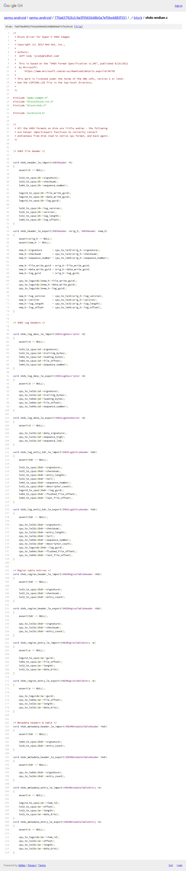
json (179, 865)
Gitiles (21, 865)
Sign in (178, 5)
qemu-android (15, 17)
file (78, 26)
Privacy (32, 865)
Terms (42, 865)
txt (171, 865)
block (138, 17)
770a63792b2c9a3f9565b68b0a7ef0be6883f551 (90, 17)
